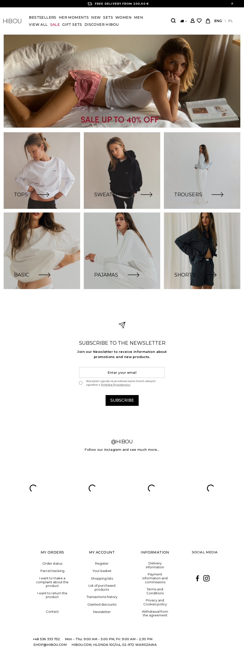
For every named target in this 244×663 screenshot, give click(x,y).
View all (38, 24)
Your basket (101, 571)
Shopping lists (102, 578)
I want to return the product (52, 595)
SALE (55, 24)
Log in (192, 21)
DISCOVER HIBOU (102, 24)
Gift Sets (72, 24)
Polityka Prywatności (115, 384)
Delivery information (155, 565)
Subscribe (122, 400)
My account (102, 552)
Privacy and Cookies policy (155, 602)
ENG (218, 21)
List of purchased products (101, 587)
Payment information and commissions (155, 578)
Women (123, 17)
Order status (52, 563)
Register (102, 563)
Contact (52, 611)
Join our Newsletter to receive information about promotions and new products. (122, 354)
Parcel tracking (52, 571)
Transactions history (101, 597)
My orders (52, 552)
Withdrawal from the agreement (155, 613)
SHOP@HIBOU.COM (50, 645)
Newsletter (102, 612)
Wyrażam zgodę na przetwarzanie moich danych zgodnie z (121, 382)
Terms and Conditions (155, 591)
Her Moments (74, 17)
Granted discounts (101, 604)
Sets (108, 17)
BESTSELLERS (42, 17)
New (96, 17)
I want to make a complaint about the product (52, 582)
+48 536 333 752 (46, 639)
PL (230, 21)
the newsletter (122, 343)
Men (138, 17)
